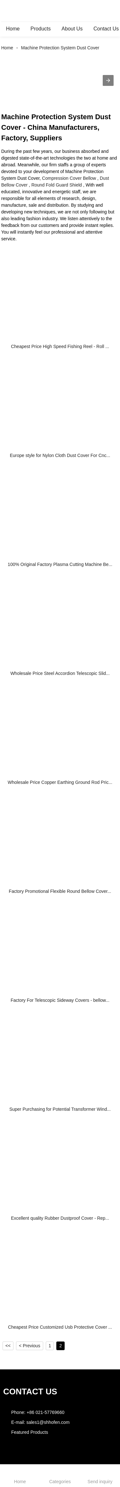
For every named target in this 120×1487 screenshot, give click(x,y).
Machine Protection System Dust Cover (60, 47)
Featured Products (29, 1432)
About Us (72, 28)
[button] (108, 80)
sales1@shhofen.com (47, 1422)
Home (13, 28)
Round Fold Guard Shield (56, 184)
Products (40, 28)
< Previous (29, 1345)
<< (8, 1345)
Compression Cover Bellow (69, 178)
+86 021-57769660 (45, 1412)
